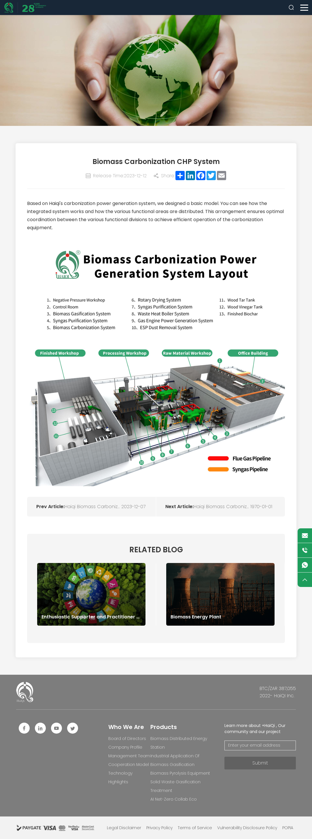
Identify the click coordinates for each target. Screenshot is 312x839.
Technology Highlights (120, 777)
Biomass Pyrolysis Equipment (180, 773)
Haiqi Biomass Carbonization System (93, 506)
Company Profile (125, 747)
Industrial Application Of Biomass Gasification (174, 760)
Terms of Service (195, 828)
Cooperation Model (128, 764)
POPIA (287, 828)
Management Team (129, 756)
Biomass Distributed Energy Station (178, 743)
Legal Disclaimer (124, 828)
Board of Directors (127, 738)
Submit (260, 763)
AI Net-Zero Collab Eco (173, 799)
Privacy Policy (159, 828)
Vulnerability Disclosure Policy (247, 828)
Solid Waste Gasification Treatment (175, 786)
